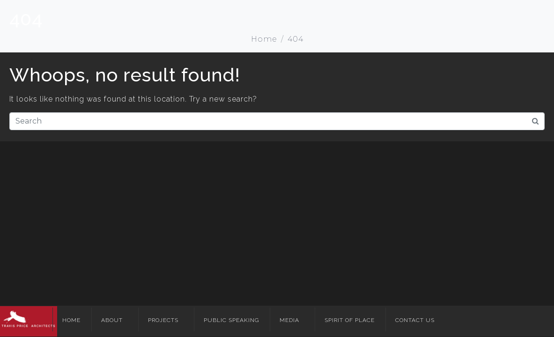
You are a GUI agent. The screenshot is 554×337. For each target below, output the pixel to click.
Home (71, 320)
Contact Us (415, 320)
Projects (163, 320)
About (112, 320)
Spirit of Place (350, 320)
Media (289, 320)
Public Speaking (231, 320)
